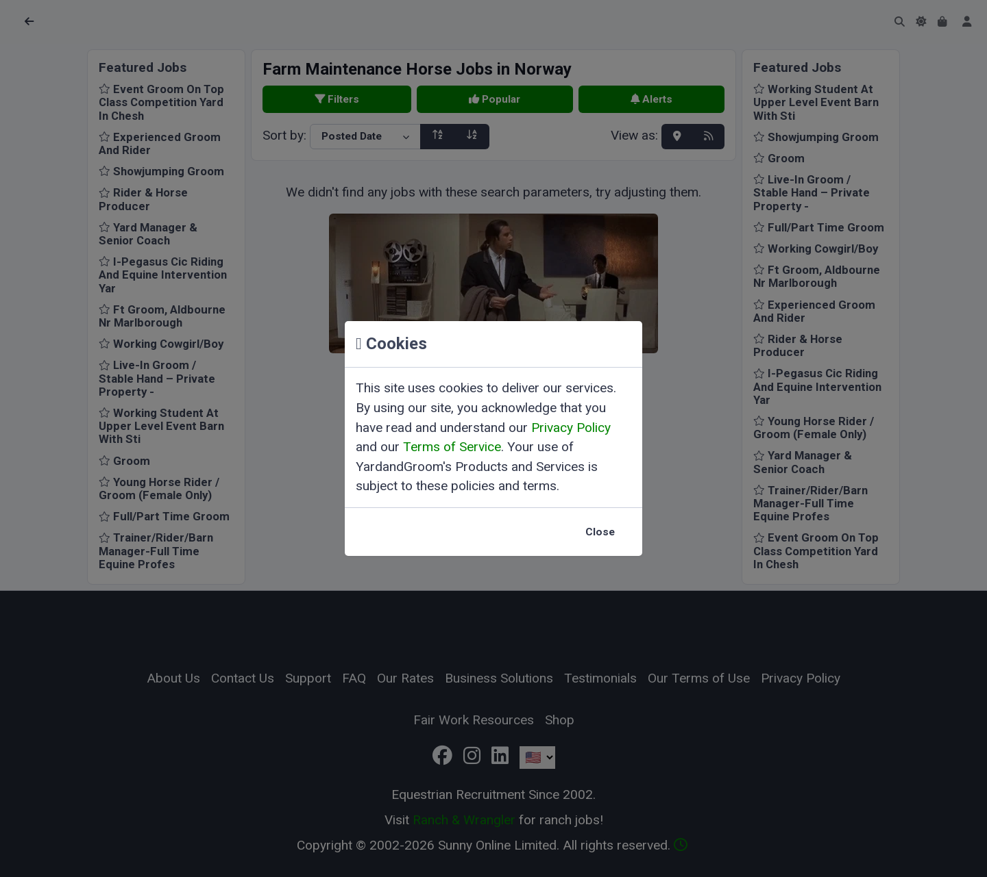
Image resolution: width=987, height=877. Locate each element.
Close (600, 532)
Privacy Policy (571, 427)
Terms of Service (452, 447)
